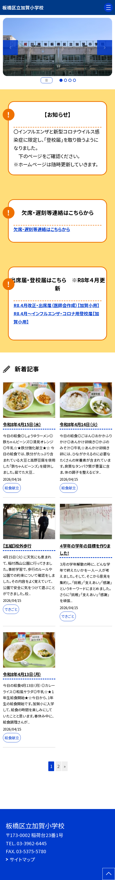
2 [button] (65, 80)
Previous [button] (10, 47)
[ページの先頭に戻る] (109, 874)
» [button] (65, 766)
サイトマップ (22, 859)
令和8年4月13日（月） (22, 674)
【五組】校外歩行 (17, 546)
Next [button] (104, 47)
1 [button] (60, 80)
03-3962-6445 (32, 843)
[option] (57, 47)
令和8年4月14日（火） (79, 424)
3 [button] (69, 80)
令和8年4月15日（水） (22, 424)
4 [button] (74, 80)
